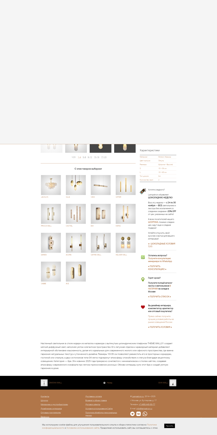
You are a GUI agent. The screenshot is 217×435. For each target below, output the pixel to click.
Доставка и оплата (93, 396)
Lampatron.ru (138, 396)
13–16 (96, 157)
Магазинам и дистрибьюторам (54, 404)
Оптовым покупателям (51, 412)
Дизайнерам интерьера (51, 408)
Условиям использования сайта (83, 428)
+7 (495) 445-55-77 (147, 404)
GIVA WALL (163, 383)
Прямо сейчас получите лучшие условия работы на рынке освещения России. (161, 319)
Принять (169, 426)
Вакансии (45, 417)
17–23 (103, 157)
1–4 (79, 157)
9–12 (90, 157)
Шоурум (44, 400)
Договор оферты (92, 404)
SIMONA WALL (55, 383)
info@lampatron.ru (144, 408)
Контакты (45, 396)
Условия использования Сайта (99, 408)
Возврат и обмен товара (96, 400)
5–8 (84, 157)
